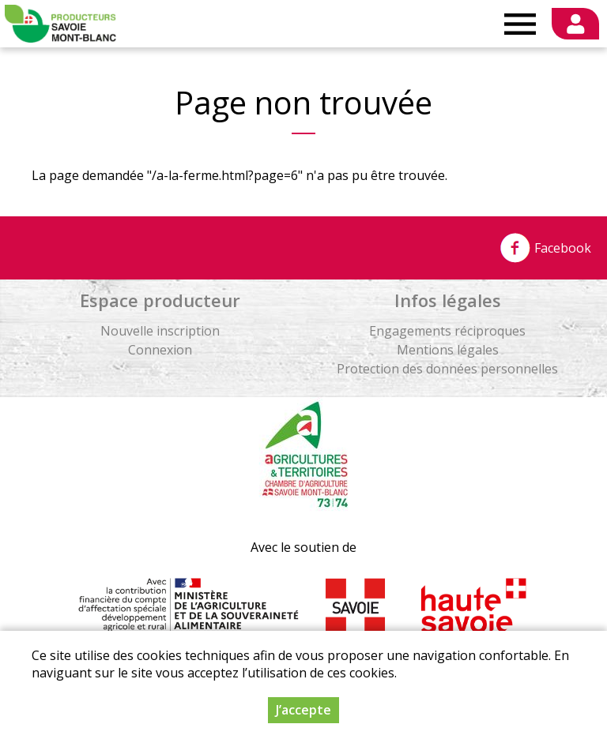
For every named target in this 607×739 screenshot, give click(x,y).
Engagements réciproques (447, 330)
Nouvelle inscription (160, 330)
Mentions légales (448, 349)
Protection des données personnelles (447, 368)
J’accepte (303, 717)
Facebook (545, 248)
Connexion (160, 349)
